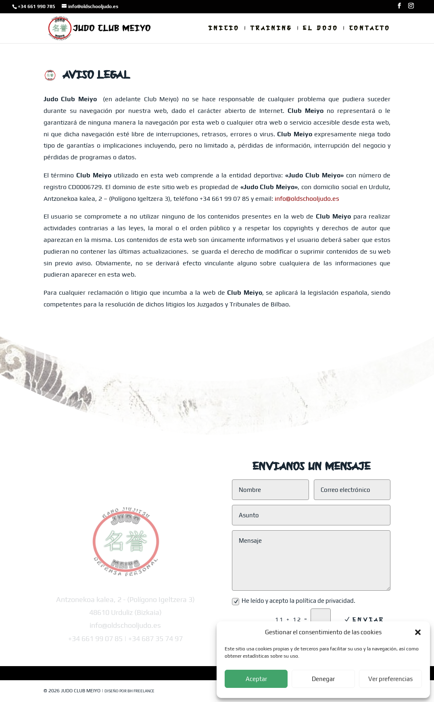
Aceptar (256, 678)
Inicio (224, 28)
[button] (418, 632)
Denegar (323, 678)
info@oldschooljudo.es (307, 198)
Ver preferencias (390, 678)
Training (271, 28)
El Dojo (320, 28)
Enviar (368, 619)
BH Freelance (140, 691)
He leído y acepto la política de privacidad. (293, 601)
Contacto (369, 28)
